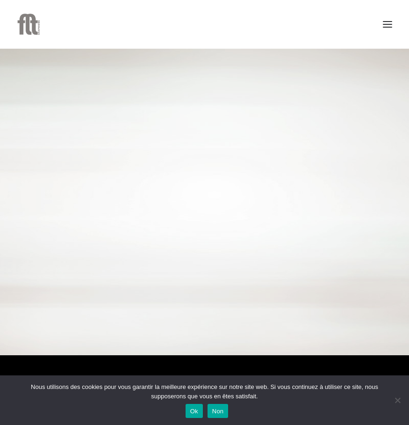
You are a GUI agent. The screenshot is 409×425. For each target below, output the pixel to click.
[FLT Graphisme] (28, 24)
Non (218, 411)
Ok (194, 411)
